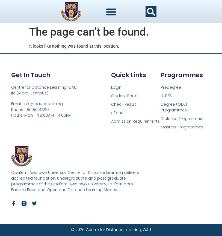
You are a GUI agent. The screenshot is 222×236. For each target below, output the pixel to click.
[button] (151, 11)
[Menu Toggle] (111, 11)
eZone (117, 113)
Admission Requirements (135, 121)
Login (116, 87)
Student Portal (124, 96)
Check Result (123, 104)
